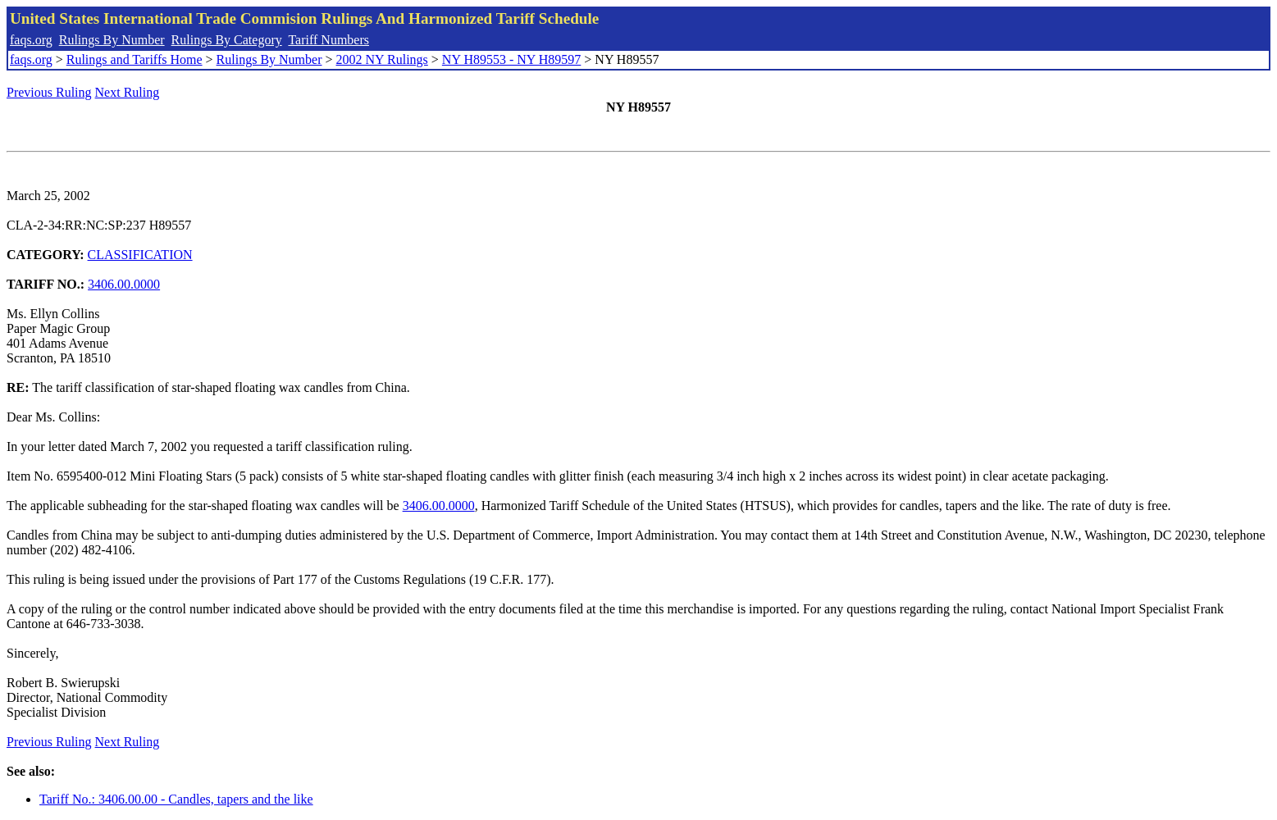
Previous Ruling (49, 92)
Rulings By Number (112, 40)
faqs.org (31, 40)
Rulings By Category (226, 40)
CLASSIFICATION (140, 255)
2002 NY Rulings (382, 59)
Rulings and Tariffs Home (134, 59)
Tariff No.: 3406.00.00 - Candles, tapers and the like (176, 799)
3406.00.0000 (124, 284)
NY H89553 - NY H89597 (511, 59)
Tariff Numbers (328, 40)
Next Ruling (127, 92)
